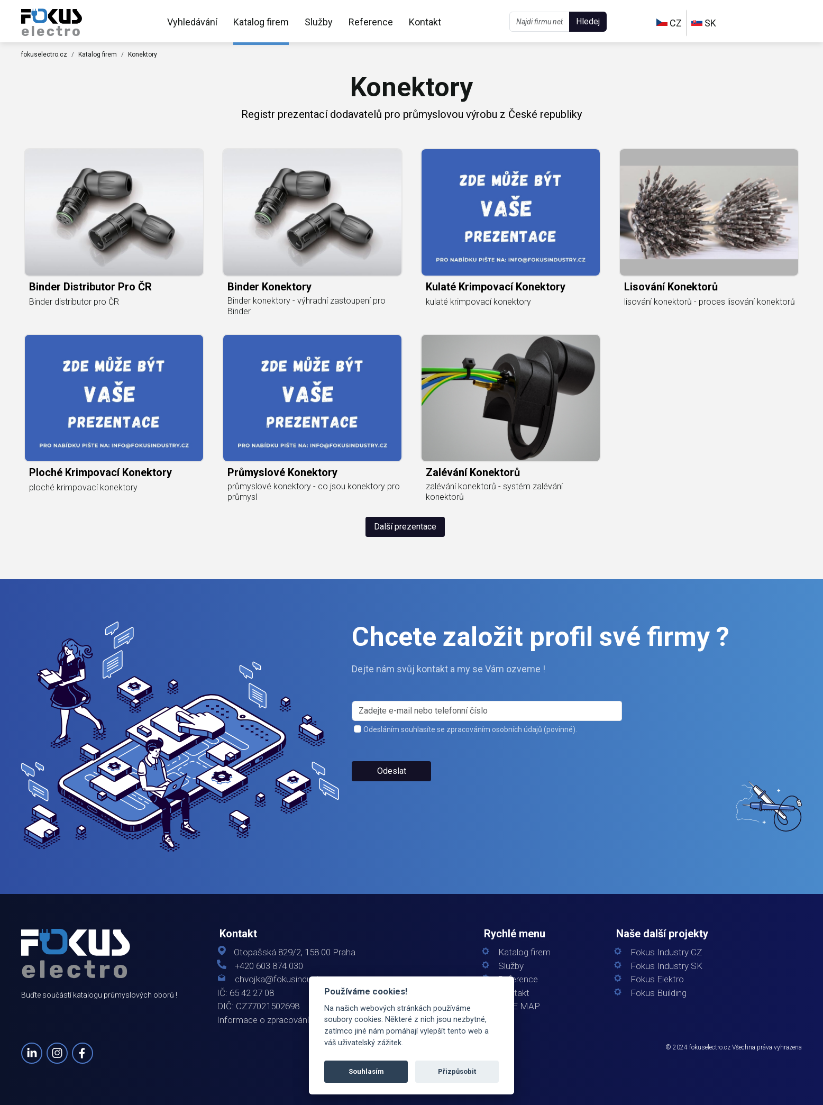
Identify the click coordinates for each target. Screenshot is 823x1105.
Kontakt (425, 22)
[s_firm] (487, 711)
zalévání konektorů (473, 472)
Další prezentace (405, 527)
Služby (319, 22)
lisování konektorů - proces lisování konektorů (709, 302)
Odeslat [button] (391, 771)
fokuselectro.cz (44, 54)
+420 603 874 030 (269, 966)
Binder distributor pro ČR (90, 286)
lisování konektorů (671, 286)
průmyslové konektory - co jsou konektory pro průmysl (313, 491)
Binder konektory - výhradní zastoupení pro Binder (306, 306)
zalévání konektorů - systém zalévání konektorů (494, 491)
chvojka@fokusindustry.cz (286, 979)
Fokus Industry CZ (666, 952)
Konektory (142, 54)
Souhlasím (366, 1071)
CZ (669, 23)
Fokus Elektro (657, 979)
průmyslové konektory (282, 472)
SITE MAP (519, 1006)
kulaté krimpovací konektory (495, 286)
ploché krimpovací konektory (100, 472)
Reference (371, 22)
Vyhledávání (192, 22)
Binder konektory (269, 286)
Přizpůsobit (457, 1071)
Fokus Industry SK (666, 966)
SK (703, 23)
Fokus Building (658, 993)
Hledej (588, 21)
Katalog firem (261, 22)
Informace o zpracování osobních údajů (293, 1020)
